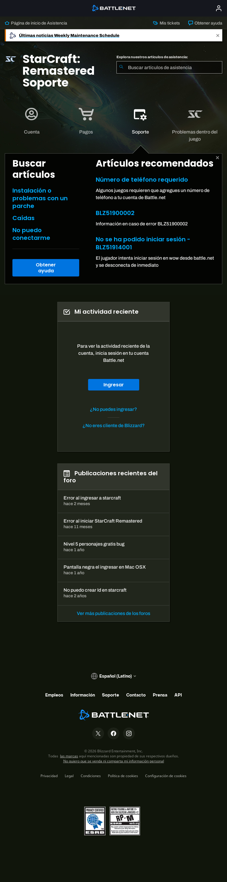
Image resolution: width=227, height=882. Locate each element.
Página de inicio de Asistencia (36, 23)
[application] (32, 121)
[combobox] (169, 67)
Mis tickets (166, 23)
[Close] (217, 35)
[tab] (32, 121)
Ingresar (113, 384)
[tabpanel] (113, 218)
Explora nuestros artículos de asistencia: (152, 57)
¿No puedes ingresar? (113, 409)
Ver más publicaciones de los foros (113, 613)
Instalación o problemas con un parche (40, 198)
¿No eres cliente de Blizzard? (113, 425)
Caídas (23, 218)
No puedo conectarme (31, 234)
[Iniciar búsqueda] (121, 67)
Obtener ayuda (205, 23)
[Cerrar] (217, 157)
